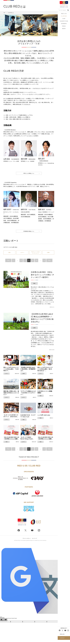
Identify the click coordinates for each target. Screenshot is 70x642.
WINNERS (64, 23)
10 (36, 263)
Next (49, 263)
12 (44, 263)
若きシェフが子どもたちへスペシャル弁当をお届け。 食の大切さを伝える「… (45, 371)
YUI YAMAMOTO (15, 159)
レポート (22, 255)
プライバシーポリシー (27, 540)
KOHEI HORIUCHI (44, 160)
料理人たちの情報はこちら (28, 174)
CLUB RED (64, 16)
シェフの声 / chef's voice (43, 417)
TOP (4, 12)
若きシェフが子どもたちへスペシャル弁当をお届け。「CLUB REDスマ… (11, 371)
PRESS (64, 26)
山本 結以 (6, 159)
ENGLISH (62, 634)
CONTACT (62, 638)
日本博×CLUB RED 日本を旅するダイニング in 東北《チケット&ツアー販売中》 (42, 277)
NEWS (64, 28)
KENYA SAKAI (32, 159)
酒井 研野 (24, 159)
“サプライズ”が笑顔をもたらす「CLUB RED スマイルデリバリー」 (28, 395)
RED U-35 (64, 13)
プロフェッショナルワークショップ (35, 255)
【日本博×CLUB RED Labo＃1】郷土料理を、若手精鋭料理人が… (27, 371)
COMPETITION (64, 21)
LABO (48, 255)
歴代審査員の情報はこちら (28, 233)
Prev (8, 263)
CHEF (63, 18)
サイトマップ (34, 540)
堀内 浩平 (41, 158)
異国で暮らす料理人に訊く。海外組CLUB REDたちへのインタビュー (11, 395)
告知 (9, 255)
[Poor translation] (5, 622)
